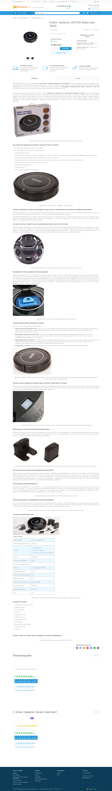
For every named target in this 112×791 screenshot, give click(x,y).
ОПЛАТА (45, 1)
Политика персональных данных (46, 789)
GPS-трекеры (16, 775)
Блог (58, 775)
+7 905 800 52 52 (62, 6)
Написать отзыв (62, 33)
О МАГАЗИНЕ (38, 773)
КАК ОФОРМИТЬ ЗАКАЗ (63, 1)
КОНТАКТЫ (74, 1)
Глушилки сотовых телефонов (20, 782)
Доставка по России (26, 65)
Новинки (15, 773)
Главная (15, 17)
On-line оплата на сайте (57, 65)
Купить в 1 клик (61, 53)
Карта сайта (57, 789)
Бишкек (21, 1)
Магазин (59, 773)
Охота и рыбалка (17, 784)
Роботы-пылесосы (36, 17)
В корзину (66, 48)
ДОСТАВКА (52, 1)
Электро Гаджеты (23, 17)
